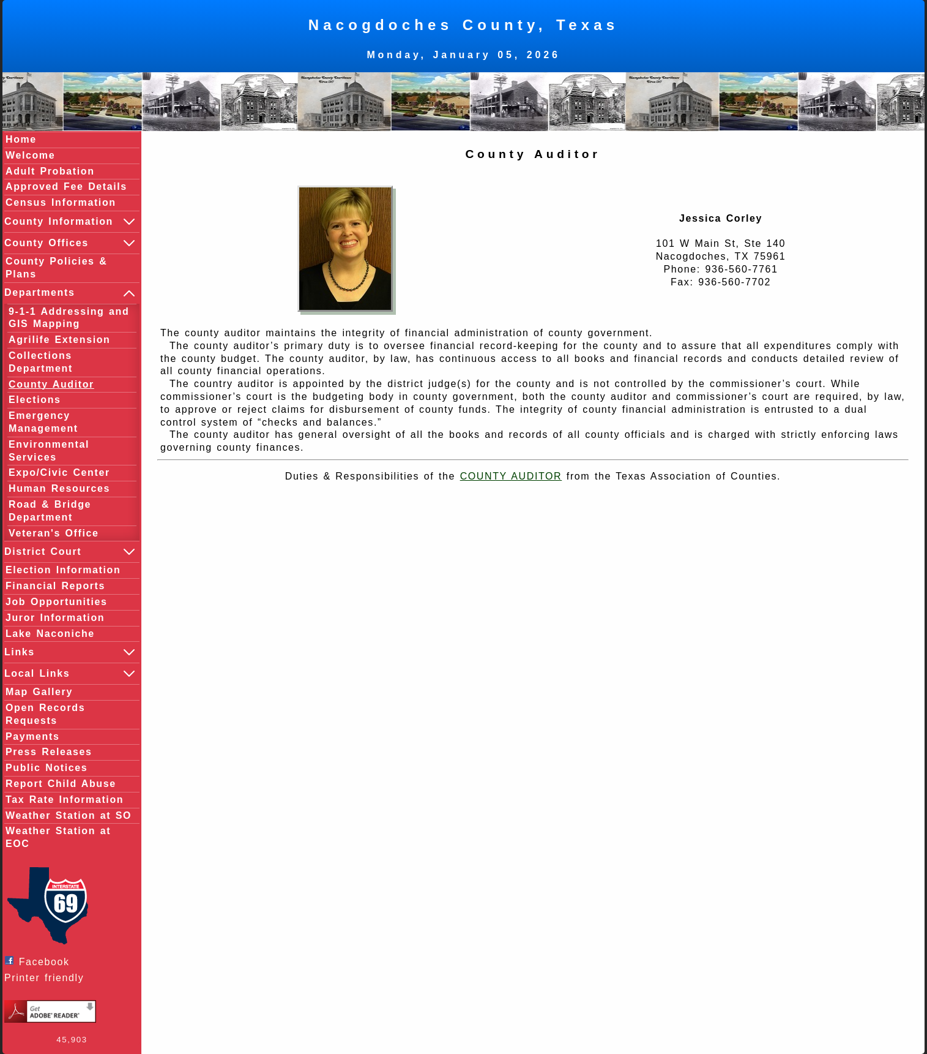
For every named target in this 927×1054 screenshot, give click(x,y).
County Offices (70, 243)
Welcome (30, 155)
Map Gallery (39, 692)
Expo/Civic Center (59, 472)
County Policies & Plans (56, 267)
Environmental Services (49, 450)
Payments (32, 736)
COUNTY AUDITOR (511, 476)
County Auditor (51, 384)
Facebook (40, 961)
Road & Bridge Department (50, 510)
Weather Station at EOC (58, 837)
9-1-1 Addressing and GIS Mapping (69, 317)
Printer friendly (47, 978)
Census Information (61, 202)
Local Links (70, 673)
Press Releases (49, 752)
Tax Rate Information (65, 799)
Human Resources (59, 488)
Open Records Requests (45, 714)
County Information (70, 221)
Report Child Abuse (61, 783)
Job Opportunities (57, 602)
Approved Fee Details (66, 186)
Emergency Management (43, 422)
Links (70, 652)
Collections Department (41, 362)
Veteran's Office (54, 533)
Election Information (63, 570)
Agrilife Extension (59, 339)
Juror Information (55, 617)
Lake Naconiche (50, 633)
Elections (35, 399)
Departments (70, 293)
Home (21, 139)
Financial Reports (55, 586)
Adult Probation (50, 171)
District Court (70, 551)
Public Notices (46, 767)
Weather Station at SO (69, 815)
